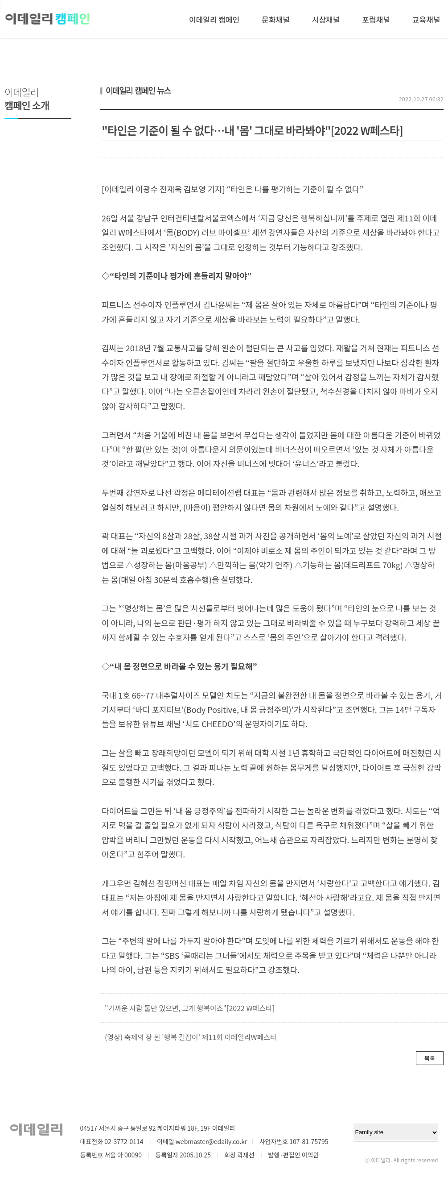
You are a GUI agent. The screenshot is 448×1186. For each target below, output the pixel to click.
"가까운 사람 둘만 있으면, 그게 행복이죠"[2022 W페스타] (190, 1008)
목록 (429, 1058)
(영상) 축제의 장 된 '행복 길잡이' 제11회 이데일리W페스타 (191, 1037)
